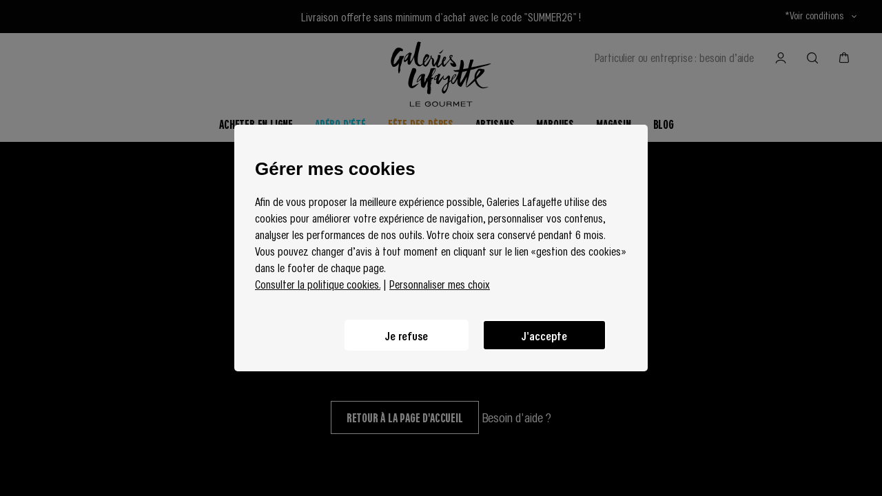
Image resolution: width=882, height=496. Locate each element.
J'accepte (544, 335)
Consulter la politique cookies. (317, 284)
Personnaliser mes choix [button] (439, 284)
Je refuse (406, 335)
